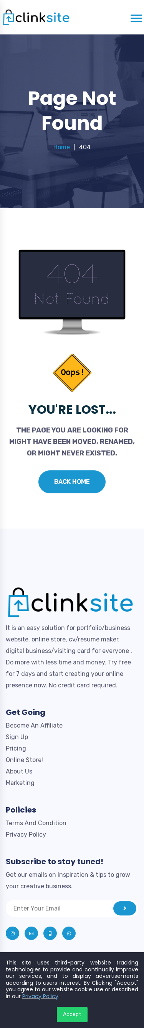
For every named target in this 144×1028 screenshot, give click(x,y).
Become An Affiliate (34, 725)
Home (61, 147)
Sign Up (17, 737)
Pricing (16, 748)
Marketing (20, 783)
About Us (19, 771)
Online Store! (24, 760)
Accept (72, 1014)
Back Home (72, 481)
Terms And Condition (36, 823)
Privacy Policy (26, 834)
